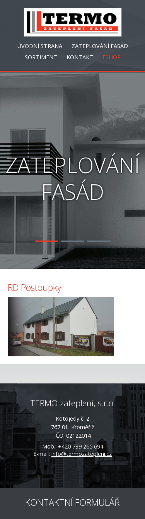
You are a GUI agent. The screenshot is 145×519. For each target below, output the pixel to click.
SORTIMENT (41, 57)
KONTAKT (80, 57)
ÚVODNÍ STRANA (39, 46)
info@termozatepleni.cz (81, 453)
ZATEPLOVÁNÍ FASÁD (100, 46)
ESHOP (111, 57)
